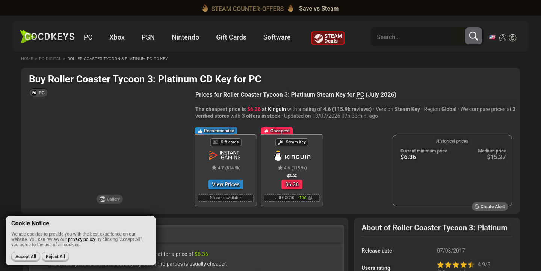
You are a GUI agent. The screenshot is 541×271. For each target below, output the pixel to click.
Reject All (55, 256)
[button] (38, 92)
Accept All (25, 256)
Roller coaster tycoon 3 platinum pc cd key (117, 58)
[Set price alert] (178, 116)
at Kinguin (266, 109)
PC (360, 94)
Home (27, 58)
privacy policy (81, 239)
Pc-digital (50, 58)
